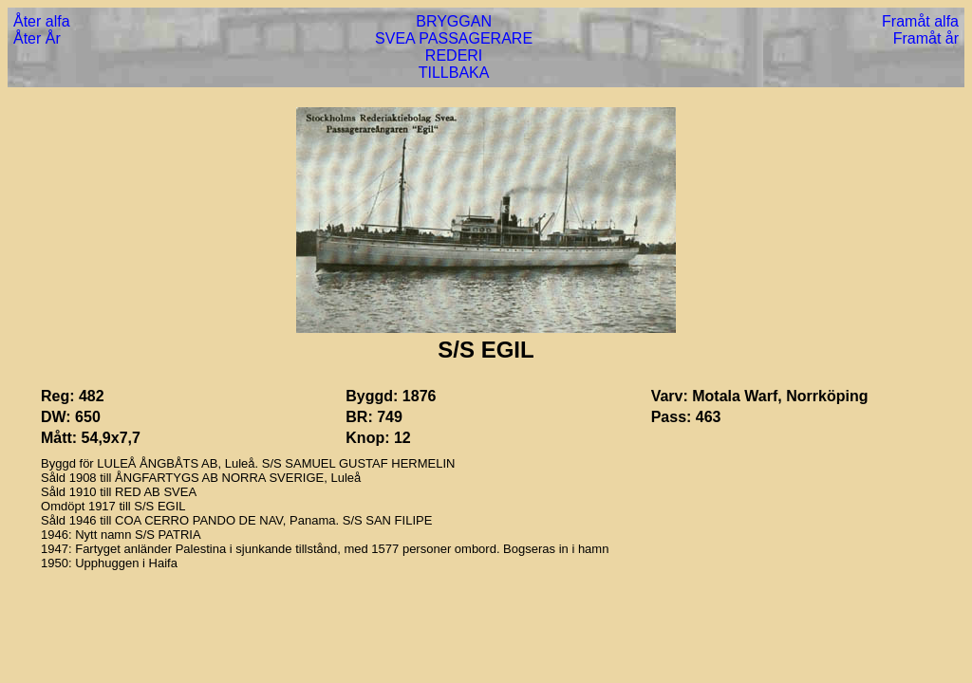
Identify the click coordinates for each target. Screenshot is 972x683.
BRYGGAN (454, 21)
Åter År (37, 38)
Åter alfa (41, 21)
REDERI (453, 55)
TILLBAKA (454, 73)
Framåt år (926, 38)
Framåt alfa (920, 21)
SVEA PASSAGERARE (454, 38)
